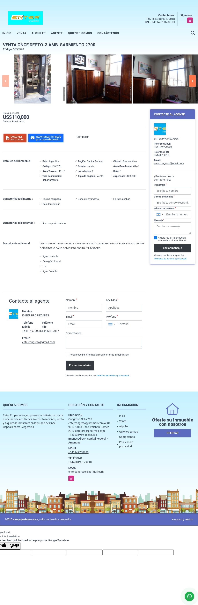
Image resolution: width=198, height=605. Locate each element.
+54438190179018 (163, 18)
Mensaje (159, 220)
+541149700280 (160, 22)
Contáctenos (108, 33)
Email (70, 316)
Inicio (6, 33)
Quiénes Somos (80, 33)
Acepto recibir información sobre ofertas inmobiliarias (99, 354)
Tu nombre (160, 184)
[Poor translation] (14, 546)
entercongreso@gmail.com (38, 342)
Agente (57, 33)
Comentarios (73, 333)
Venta (21, 33)
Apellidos (112, 300)
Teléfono (112, 316)
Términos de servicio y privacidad (112, 375)
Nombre (71, 300)
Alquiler (39, 33)
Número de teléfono (165, 208)
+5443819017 (50, 330)
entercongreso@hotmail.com (86, 471)
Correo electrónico (164, 196)
